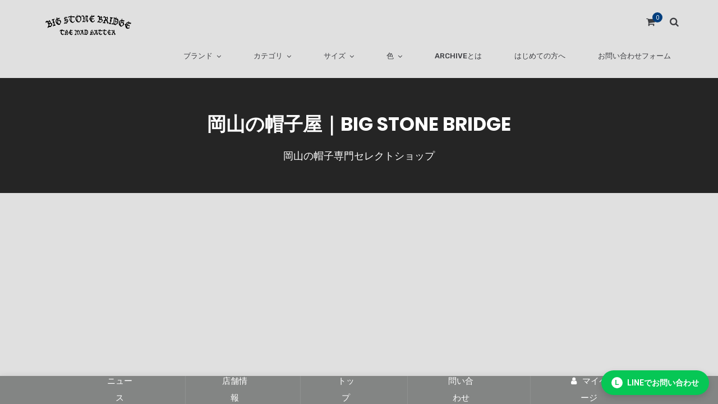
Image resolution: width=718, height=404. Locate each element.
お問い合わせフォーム (634, 56)
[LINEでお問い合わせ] (655, 382)
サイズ (335, 56)
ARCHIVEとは (458, 56)
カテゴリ (268, 56)
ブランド (198, 56)
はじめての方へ (539, 56)
